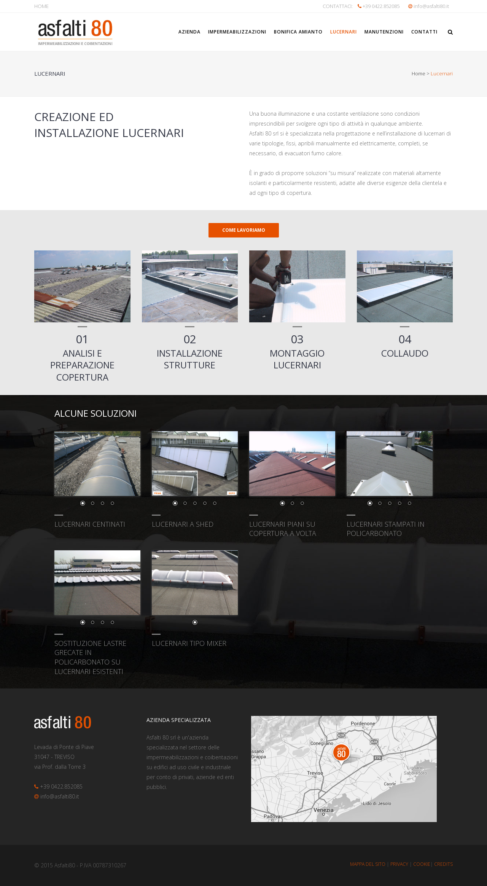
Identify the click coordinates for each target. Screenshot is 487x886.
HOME (41, 6)
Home (418, 73)
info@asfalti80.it (431, 6)
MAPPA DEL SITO (367, 864)
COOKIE (421, 864)
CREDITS (443, 864)
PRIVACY (399, 864)
